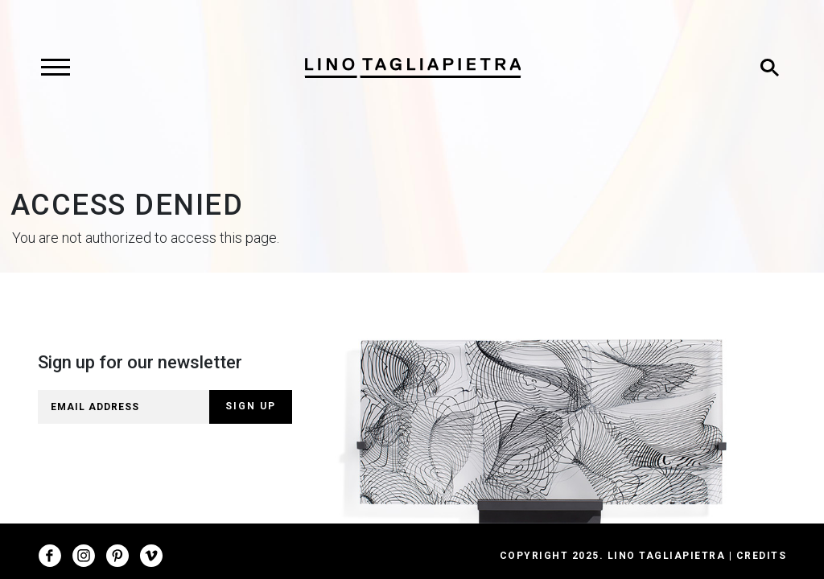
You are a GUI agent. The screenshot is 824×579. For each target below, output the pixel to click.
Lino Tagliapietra (667, 555)
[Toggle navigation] (55, 67)
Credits (761, 555)
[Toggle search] (769, 67)
